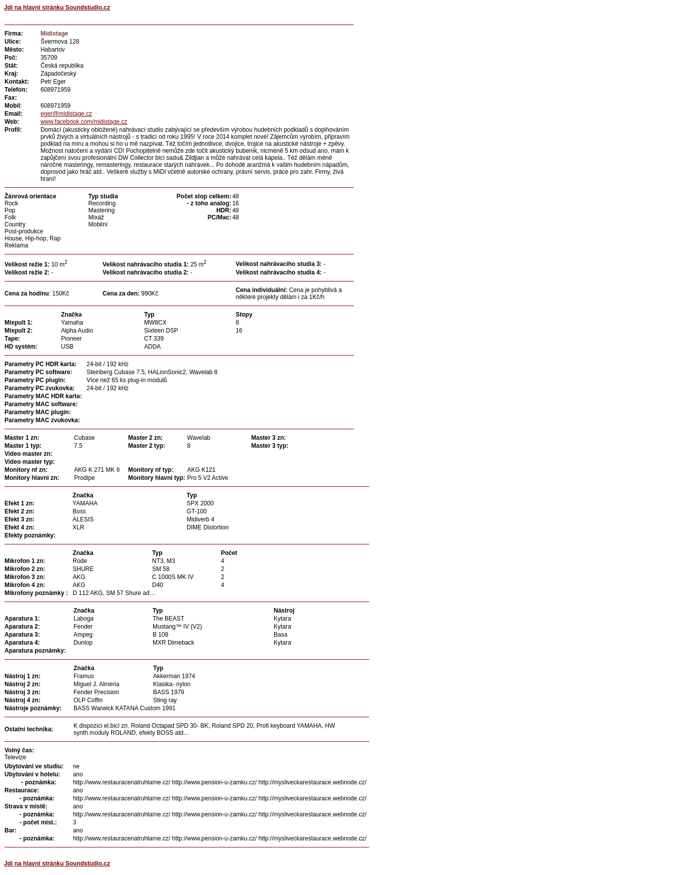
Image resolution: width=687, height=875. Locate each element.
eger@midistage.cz (66, 113)
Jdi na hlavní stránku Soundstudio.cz (57, 7)
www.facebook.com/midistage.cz (84, 121)
